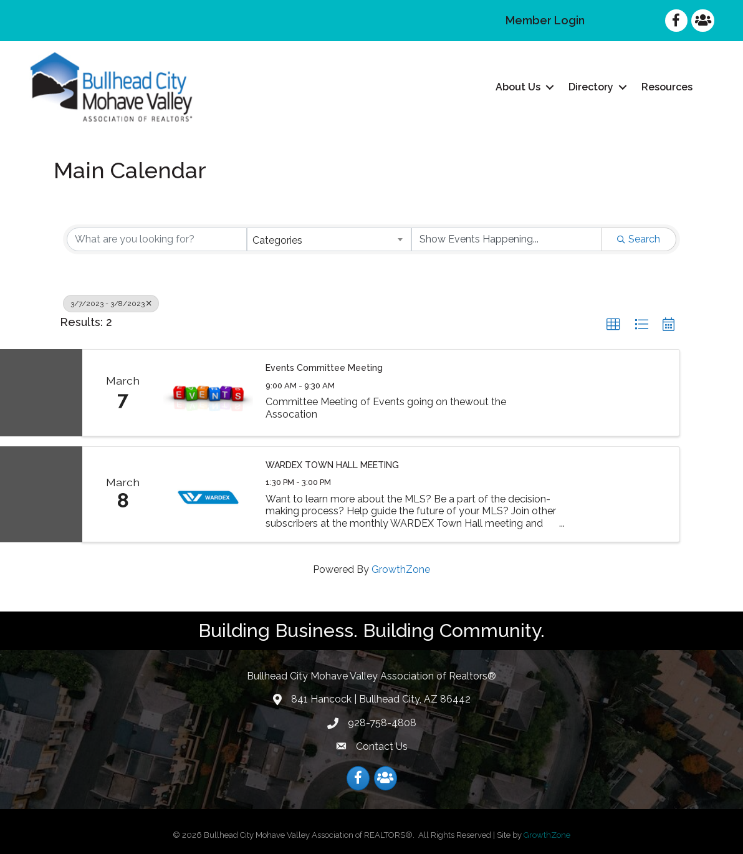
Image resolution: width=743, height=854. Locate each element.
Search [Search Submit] (638, 239)
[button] (613, 324)
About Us (518, 87)
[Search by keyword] (157, 239)
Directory (590, 87)
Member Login (545, 20)
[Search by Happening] (506, 239)
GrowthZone (401, 569)
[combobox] (329, 239)
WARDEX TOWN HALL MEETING (332, 465)
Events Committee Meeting (324, 368)
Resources (667, 87)
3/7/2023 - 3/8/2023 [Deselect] (110, 303)
